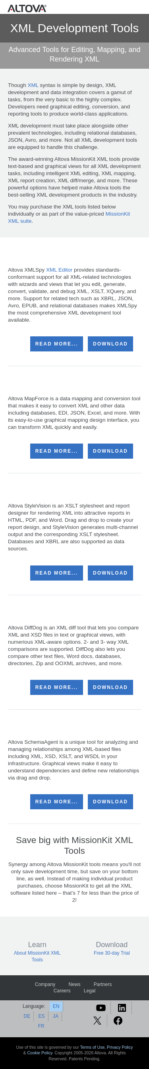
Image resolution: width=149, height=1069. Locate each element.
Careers (62, 991)
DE (27, 1016)
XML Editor (59, 270)
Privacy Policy (120, 1047)
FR (41, 1026)
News (74, 984)
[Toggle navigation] (141, 8)
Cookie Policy (39, 1052)
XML (33, 85)
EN (56, 1006)
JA (55, 1016)
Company (45, 984)
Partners (103, 984)
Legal (89, 991)
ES (42, 1016)
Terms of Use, (93, 1047)
